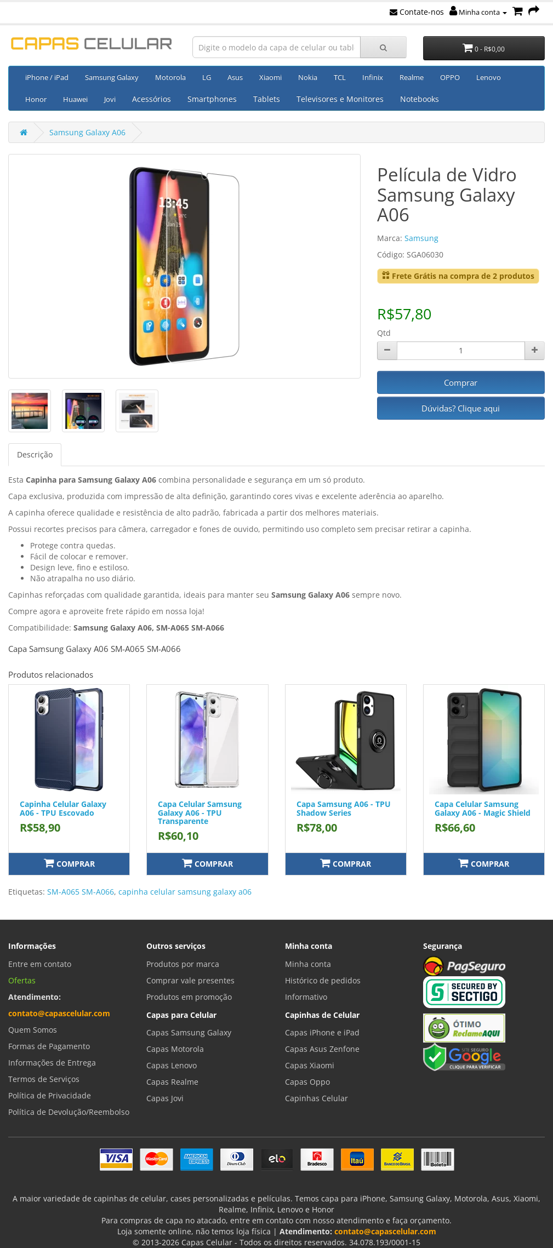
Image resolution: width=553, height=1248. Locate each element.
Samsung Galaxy (112, 77)
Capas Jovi (165, 1098)
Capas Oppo (307, 1082)
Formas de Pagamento (49, 1046)
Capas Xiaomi (309, 1065)
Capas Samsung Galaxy (188, 1032)
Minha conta (478, 12)
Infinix (372, 77)
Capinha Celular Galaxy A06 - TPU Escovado (63, 808)
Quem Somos (32, 1029)
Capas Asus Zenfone (322, 1049)
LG (206, 77)
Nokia (307, 77)
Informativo (306, 997)
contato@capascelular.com (59, 1013)
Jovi (110, 99)
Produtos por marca (182, 964)
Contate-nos (417, 12)
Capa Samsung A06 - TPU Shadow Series (344, 808)
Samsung (421, 238)
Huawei (75, 99)
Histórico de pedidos (323, 980)
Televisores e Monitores (340, 99)
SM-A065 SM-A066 (80, 891)
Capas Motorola (175, 1049)
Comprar (460, 382)
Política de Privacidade (49, 1095)
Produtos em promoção (189, 997)
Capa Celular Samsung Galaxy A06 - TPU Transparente (200, 812)
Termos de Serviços (43, 1079)
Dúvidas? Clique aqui (460, 408)
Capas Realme (172, 1082)
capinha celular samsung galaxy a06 (185, 891)
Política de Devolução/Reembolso (68, 1112)
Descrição (35, 454)
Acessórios (151, 99)
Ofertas (22, 980)
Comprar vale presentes (190, 980)
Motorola (170, 77)
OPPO (450, 77)
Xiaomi (270, 77)
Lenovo (488, 77)
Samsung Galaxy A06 (87, 132)
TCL (340, 77)
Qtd (384, 333)
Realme (412, 77)
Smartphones (212, 99)
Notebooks (419, 99)
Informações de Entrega (52, 1062)
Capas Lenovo (171, 1065)
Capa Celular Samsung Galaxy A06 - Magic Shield (483, 808)
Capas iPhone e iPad (322, 1032)
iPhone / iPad (47, 77)
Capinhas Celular (316, 1098)
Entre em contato (39, 964)
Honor (36, 99)
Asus (235, 77)
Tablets (266, 99)
